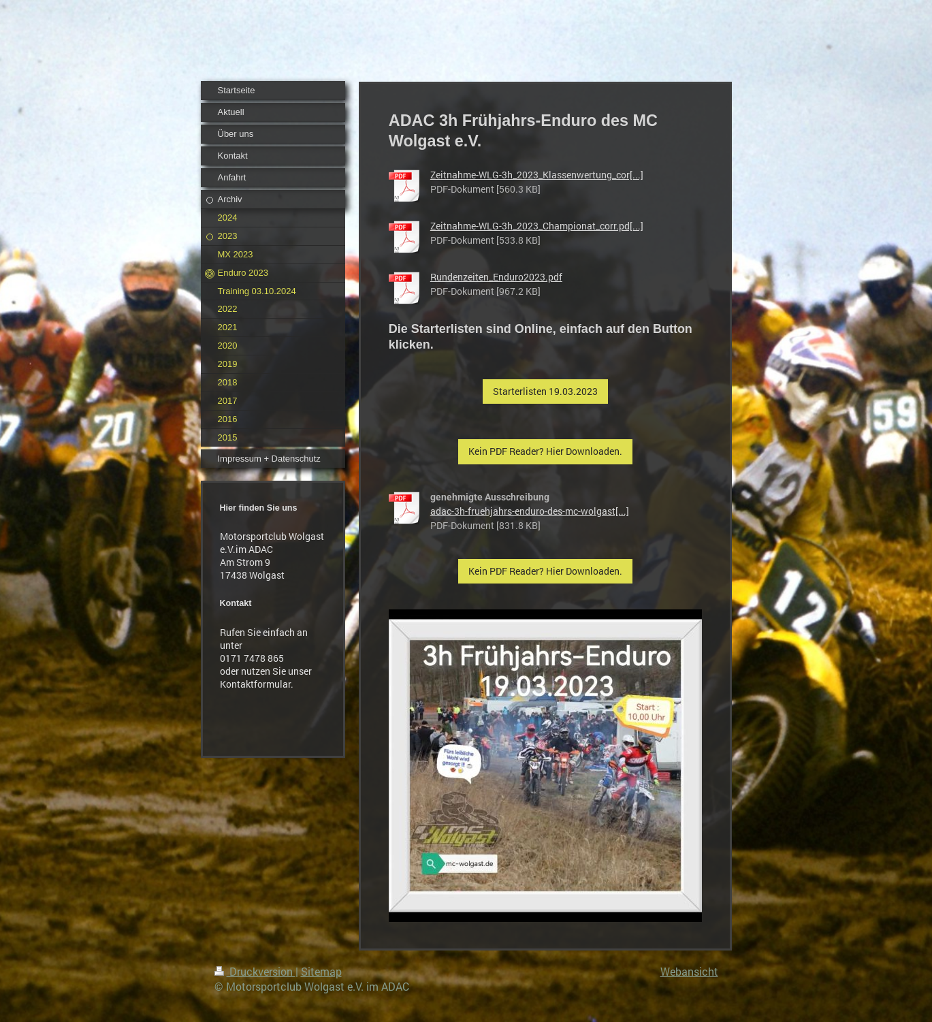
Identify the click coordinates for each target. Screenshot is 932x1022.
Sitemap (321, 971)
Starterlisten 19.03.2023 (545, 391)
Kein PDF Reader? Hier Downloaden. (545, 451)
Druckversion (254, 971)
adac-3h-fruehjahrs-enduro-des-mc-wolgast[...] (529, 511)
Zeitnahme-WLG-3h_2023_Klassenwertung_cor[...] (536, 174)
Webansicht (689, 971)
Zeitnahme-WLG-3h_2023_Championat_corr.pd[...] (536, 225)
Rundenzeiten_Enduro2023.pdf (496, 276)
